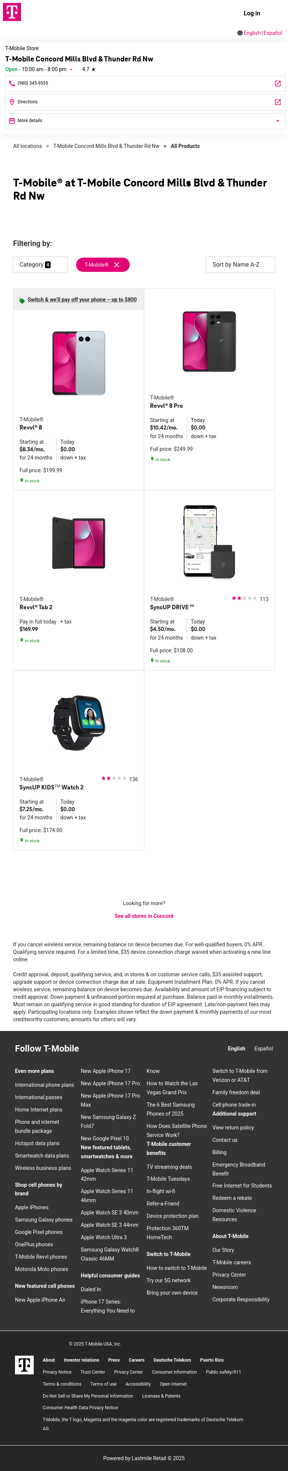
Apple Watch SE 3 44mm (109, 1225)
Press (114, 1360)
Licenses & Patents (161, 1396)
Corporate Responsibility (241, 1299)
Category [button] (32, 264)
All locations (27, 146)
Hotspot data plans (37, 1143)
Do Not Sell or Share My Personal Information (88, 1396)
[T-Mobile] (24, 1365)
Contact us (225, 1140)
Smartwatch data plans (42, 1156)
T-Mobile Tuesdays (168, 1179)
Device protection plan (173, 1216)
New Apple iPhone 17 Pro (110, 1083)
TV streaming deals (169, 1167)
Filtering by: (32, 244)
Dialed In (91, 1289)
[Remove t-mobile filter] (103, 265)
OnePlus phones (34, 1244)
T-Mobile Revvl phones (41, 1257)
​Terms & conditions (62, 1384)
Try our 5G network (169, 1280)
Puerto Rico (212, 1360)
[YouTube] (132, 1049)
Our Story (223, 1250)
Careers (136, 1360)
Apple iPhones (31, 1207)
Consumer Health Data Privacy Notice (80, 1407)
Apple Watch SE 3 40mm (109, 1213)
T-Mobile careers (232, 1262)
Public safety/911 (223, 1372)
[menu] (275, 13)
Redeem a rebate (232, 1198)
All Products (185, 146)
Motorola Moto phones (41, 1269)
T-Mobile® (97, 265)
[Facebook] (105, 1049)
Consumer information (174, 1372)
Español (273, 33)
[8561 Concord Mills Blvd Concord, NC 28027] (145, 102)
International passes (38, 1097)
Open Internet (173, 1384)
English (252, 33)
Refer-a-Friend (163, 1204)
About (49, 1360)
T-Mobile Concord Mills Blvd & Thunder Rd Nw (106, 146)
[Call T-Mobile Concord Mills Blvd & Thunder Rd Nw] (145, 84)
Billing (220, 1152)
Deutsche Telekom (172, 1360)
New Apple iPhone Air (40, 1300)
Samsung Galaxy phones (43, 1220)
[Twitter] (118, 1049)
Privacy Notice (57, 1372)
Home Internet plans (38, 1110)
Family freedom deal (236, 1092)
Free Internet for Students (242, 1186)
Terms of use (103, 1384)
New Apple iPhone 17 (106, 1071)
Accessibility (138, 1384)
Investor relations (81, 1360)
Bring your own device (172, 1293)
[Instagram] (91, 1049)
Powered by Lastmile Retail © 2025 (143, 1458)
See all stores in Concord (144, 916)
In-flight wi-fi (161, 1191)
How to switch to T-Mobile (177, 1268)
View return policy (233, 1128)
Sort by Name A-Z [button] (240, 264)
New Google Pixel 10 (105, 1138)
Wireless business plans (43, 1168)
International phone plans (44, 1085)
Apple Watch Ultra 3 (104, 1237)
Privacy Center (229, 1275)
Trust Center (93, 1372)
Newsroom (225, 1287)
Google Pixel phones (39, 1232)
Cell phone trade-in (234, 1105)
